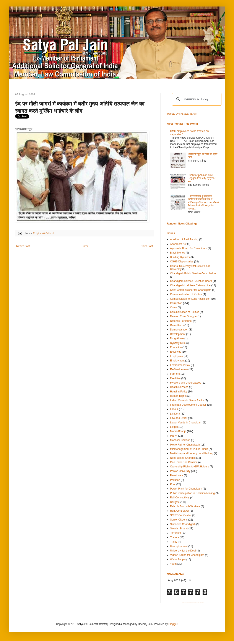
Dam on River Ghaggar (183, 316)
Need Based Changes (182, 457)
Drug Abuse (177, 338)
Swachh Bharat (179, 528)
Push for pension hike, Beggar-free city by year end (201, 178)
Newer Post (23, 246)
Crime (173, 307)
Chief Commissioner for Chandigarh (190, 289)
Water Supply (178, 559)
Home (85, 246)
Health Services (179, 387)
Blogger (173, 624)
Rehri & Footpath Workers (185, 506)
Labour (174, 409)
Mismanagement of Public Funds (189, 449)
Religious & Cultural (43, 233)
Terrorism (175, 532)
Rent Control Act (179, 510)
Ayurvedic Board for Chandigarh (188, 248)
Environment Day (180, 365)
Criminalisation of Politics (184, 312)
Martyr (173, 435)
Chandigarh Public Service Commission (193, 273)
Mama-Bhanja (178, 431)
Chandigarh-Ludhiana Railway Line (190, 285)
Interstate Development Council (188, 404)
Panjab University (180, 471)
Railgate (175, 502)
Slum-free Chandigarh (182, 524)
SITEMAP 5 (198, 602)
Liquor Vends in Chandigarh (186, 422)
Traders (174, 537)
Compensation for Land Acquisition (190, 298)
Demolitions (177, 325)
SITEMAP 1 (184, 602)
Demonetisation (179, 329)
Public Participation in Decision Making (192, 493)
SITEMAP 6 (201, 602)
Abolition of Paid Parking (184, 239)
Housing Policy (178, 391)
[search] (196, 99)
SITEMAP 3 (191, 602)
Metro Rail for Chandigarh (185, 444)
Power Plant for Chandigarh (186, 488)
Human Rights (178, 395)
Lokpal (174, 426)
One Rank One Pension (184, 462)
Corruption (176, 303)
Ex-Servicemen (179, 369)
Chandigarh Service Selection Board (191, 281)
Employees (176, 356)
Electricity (175, 351)
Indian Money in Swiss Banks (187, 400)
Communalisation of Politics (186, 294)
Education (176, 347)
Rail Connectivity (179, 497)
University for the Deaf (183, 550)
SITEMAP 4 (194, 602)
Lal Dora (175, 413)
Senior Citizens (179, 519)
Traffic (173, 541)
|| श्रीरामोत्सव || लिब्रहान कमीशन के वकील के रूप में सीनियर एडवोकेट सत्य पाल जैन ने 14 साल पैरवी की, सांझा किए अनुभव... (203, 202)
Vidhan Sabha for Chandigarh (187, 554)
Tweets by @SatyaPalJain (182, 113)
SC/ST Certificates (180, 515)
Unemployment (179, 546)
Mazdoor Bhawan (180, 440)
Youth (173, 563)
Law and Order (178, 418)
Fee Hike (175, 378)
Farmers (175, 373)
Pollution (175, 480)
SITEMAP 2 (187, 602)
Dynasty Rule (177, 343)
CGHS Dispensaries (181, 261)
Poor (173, 484)
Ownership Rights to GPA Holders (189, 466)
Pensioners (176, 475)
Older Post (146, 246)
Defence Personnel (181, 320)
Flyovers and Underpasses (185, 382)
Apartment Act (178, 244)
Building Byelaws (180, 257)
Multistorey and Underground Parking (191, 453)
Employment (177, 360)
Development (177, 334)
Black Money (177, 252)
